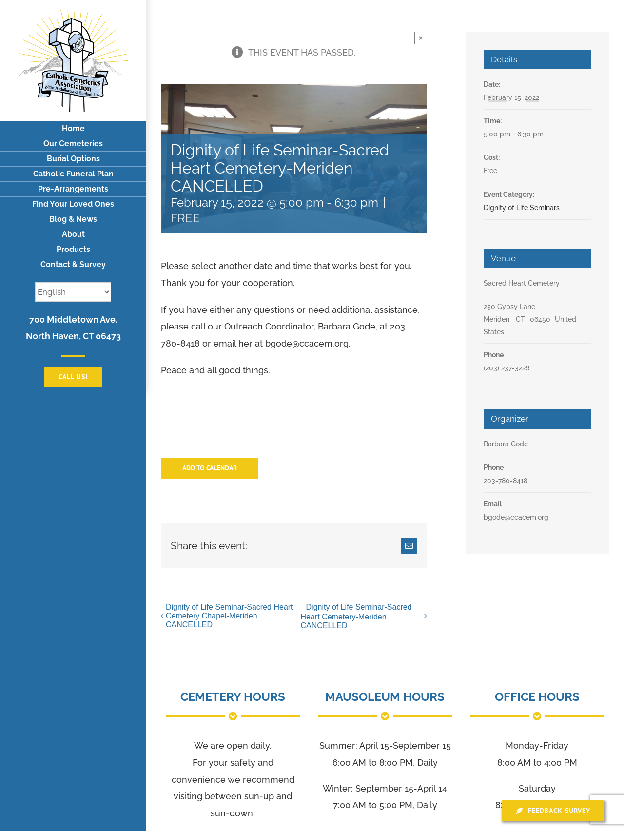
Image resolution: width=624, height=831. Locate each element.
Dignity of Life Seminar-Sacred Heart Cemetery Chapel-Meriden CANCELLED (229, 616)
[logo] (73, 14)
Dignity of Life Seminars (522, 208)
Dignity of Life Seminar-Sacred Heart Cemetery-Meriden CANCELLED (356, 616)
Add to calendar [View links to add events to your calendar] (209, 468)
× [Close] (421, 38)
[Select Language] (73, 292)
